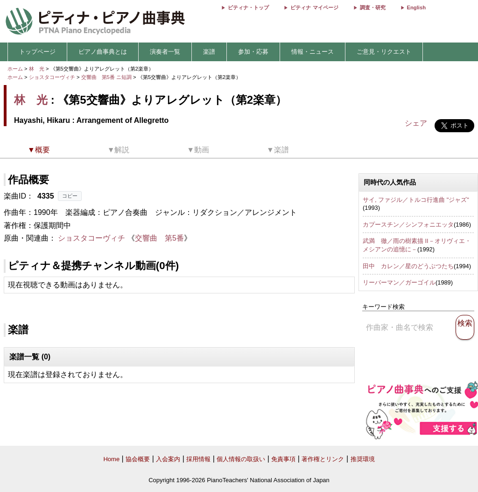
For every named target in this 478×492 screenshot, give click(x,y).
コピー (69, 196)
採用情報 (198, 459)
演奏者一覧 (165, 51)
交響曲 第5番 (159, 238)
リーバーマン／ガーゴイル (399, 282)
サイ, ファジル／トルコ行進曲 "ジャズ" (416, 199)
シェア (416, 123)
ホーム (15, 68)
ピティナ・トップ (248, 7)
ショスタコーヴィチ (52, 77)
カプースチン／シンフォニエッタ (408, 224)
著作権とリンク (323, 459)
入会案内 (168, 459)
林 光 (36, 68)
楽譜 (209, 51)
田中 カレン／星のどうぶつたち (408, 266)
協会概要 (138, 459)
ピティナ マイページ (314, 7)
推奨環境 (363, 459)
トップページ (37, 51)
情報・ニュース (312, 51)
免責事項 (283, 459)
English (416, 7)
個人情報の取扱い (241, 459)
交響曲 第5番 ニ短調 (106, 77)
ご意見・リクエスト (384, 51)
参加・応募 (253, 51)
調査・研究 (373, 7)
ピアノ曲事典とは (102, 51)
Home (111, 459)
